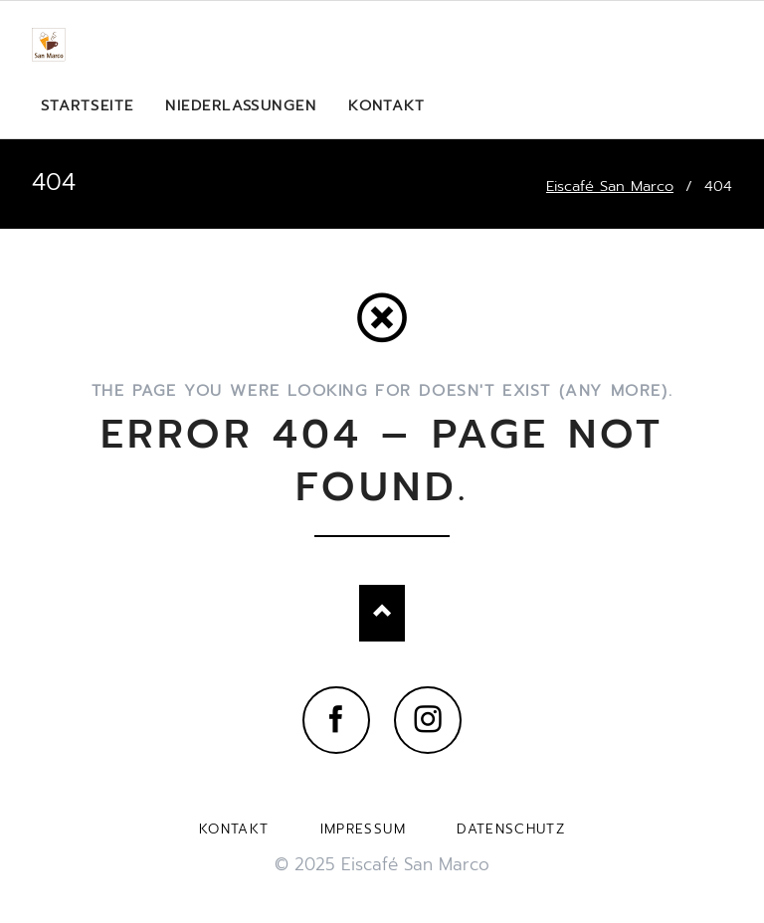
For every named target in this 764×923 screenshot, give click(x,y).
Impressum (363, 829)
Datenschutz (511, 829)
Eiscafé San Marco (609, 186)
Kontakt (234, 829)
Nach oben (381, 613)
